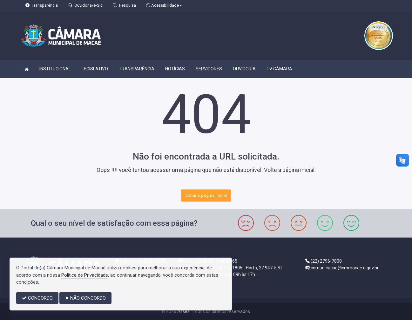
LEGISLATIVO (95, 68)
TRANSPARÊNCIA (136, 68)
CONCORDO (37, 298)
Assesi (184, 311)
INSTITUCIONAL (55, 68)
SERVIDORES (209, 68)
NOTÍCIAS (175, 68)
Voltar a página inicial (206, 195)
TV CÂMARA (279, 68)
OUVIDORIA (244, 68)
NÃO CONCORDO (85, 298)
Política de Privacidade (84, 275)
